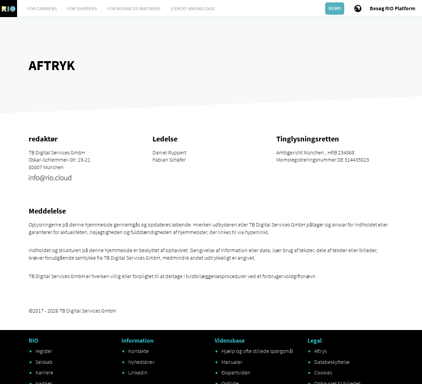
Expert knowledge (193, 8)
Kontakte (138, 350)
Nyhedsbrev (141, 361)
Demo (335, 8)
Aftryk (320, 350)
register (43, 350)
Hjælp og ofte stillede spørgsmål (257, 350)
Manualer (231, 361)
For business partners (134, 8)
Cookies (323, 372)
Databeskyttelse (332, 361)
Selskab (44, 361)
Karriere (44, 372)
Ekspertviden (235, 372)
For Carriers (42, 8)
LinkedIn (138, 372)
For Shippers (82, 8)
